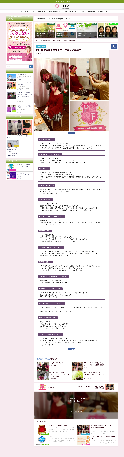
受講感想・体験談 (41, 46)
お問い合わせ (91, 11)
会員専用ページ (102, 11)
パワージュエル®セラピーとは (25, 11)
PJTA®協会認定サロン (55, 11)
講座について (41, 11)
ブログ (82, 11)
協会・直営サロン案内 (71, 11)
